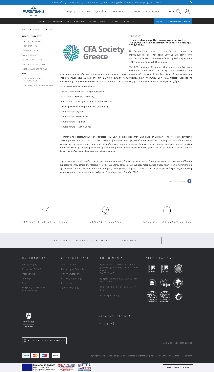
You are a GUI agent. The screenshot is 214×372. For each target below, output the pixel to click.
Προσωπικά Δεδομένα (32, 269)
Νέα (24, 283)
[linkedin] (106, 323)
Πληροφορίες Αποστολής (73, 269)
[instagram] (112, 323)
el (170, 11)
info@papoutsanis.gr (110, 295)
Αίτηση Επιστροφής (70, 273)
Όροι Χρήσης (28, 273)
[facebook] (100, 323)
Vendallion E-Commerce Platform (177, 355)
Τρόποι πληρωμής (70, 287)
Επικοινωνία (67, 283)
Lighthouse (143, 355)
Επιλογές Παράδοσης (71, 278)
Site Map (26, 278)
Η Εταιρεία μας (29, 264)
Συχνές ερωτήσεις (70, 264)
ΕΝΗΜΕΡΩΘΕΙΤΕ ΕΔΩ (178, 367)
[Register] (158, 240)
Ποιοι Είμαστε (31, 36)
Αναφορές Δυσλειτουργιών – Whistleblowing (36, 289)
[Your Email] (137, 240)
